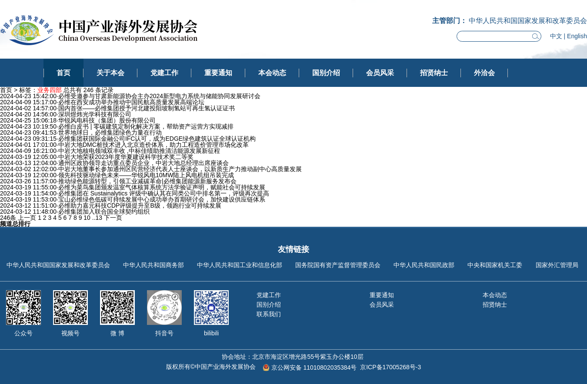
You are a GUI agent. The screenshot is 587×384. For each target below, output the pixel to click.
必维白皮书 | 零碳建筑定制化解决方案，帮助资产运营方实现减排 (145, 126)
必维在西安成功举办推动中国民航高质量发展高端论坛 (131, 102)
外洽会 (484, 72)
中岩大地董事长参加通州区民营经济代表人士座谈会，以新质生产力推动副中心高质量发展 (180, 169)
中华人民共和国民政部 (424, 265)
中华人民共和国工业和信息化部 (239, 265)
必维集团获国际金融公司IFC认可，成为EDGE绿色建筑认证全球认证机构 (157, 138)
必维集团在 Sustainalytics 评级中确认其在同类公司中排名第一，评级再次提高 (163, 193)
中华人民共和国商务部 (153, 265)
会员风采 (380, 72)
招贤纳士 (434, 72)
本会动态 (272, 72)
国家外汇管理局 (557, 265)
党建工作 (164, 72)
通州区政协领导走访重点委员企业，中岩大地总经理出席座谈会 (143, 162)
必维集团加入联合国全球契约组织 (104, 211)
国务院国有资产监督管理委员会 (337, 265)
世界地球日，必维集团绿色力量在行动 (110, 132)
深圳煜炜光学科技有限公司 (94, 114)
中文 (556, 36)
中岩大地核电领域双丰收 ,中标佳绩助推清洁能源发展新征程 (139, 150)
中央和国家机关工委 (494, 265)
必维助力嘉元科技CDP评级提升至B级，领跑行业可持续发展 (139, 205)
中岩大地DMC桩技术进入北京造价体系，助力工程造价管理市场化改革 (153, 144)
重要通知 (218, 72)
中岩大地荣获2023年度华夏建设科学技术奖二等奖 (125, 156)
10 (86, 217)
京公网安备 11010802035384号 (314, 367)
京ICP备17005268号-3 (390, 367)
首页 (63, 72)
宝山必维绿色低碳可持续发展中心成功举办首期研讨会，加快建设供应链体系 (161, 199)
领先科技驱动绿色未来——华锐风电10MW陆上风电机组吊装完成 (146, 175)
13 (99, 217)
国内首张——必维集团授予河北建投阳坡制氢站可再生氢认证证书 (146, 108)
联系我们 (269, 314)
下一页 (113, 217)
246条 (8, 217)
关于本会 (110, 72)
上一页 (27, 217)
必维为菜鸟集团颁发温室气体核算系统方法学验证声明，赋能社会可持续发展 (161, 187)
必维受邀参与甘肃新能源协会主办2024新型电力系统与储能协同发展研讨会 (159, 96)
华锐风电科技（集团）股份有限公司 (107, 120)
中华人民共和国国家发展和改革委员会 (58, 265)
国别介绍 (326, 72)
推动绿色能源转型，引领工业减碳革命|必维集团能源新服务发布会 (147, 181)
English (577, 36)
